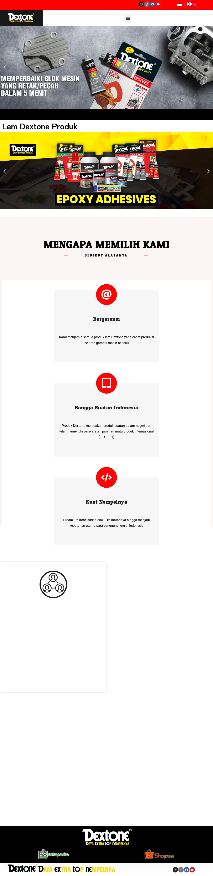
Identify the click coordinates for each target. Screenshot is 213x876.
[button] (127, 18)
